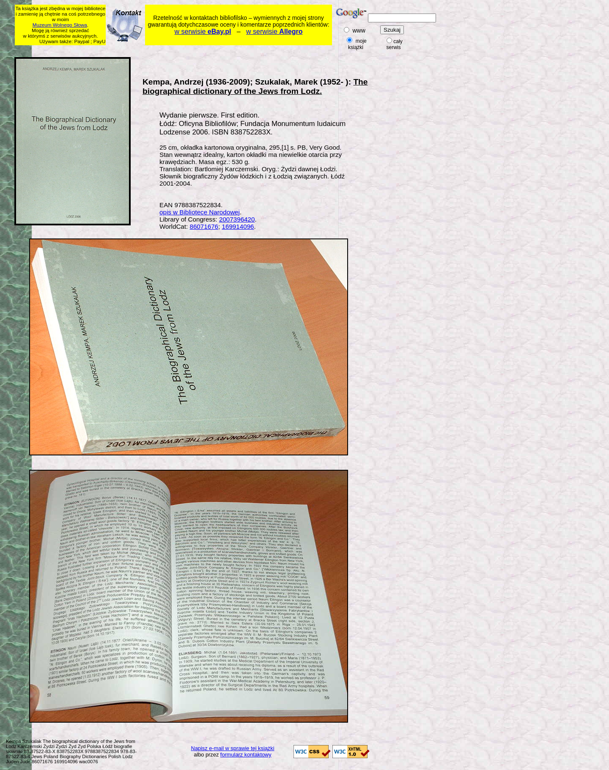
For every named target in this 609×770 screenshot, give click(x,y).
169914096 (238, 226)
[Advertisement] (178, 50)
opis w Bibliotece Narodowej (199, 212)
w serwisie (203, 31)
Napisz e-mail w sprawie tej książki (232, 748)
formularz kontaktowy (246, 754)
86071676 (203, 226)
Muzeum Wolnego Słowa (60, 24)
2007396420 (237, 219)
